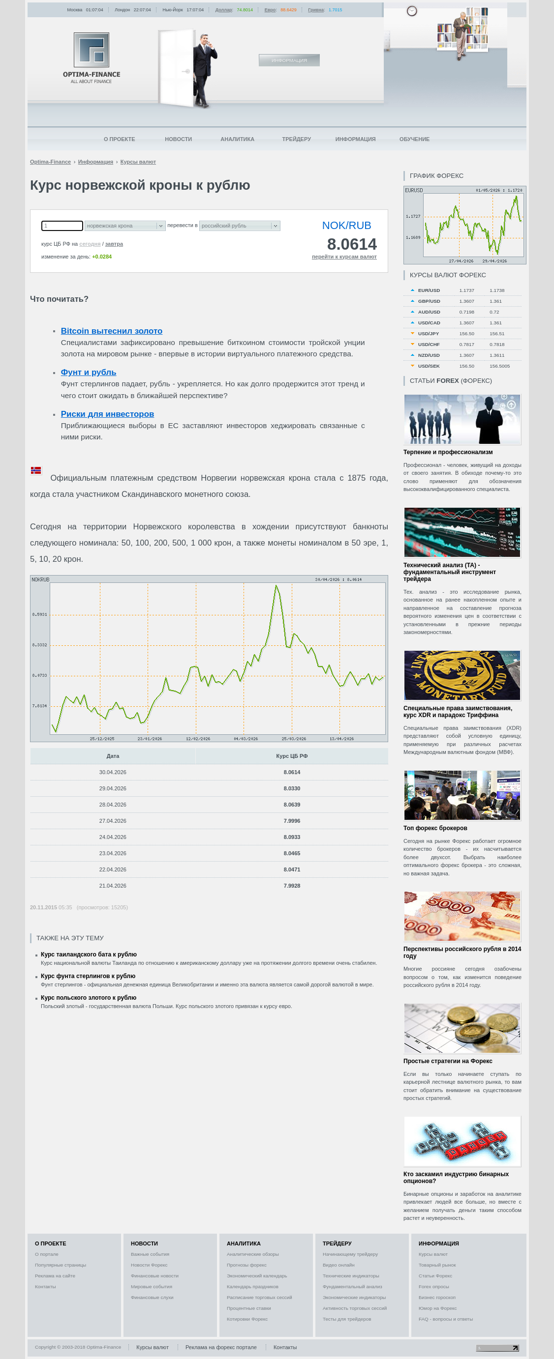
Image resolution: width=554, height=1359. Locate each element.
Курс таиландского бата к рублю (89, 954)
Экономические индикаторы (354, 1297)
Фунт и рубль (89, 372)
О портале (47, 1254)
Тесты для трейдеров (347, 1319)
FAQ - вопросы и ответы (446, 1319)
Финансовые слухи (152, 1297)
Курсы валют (433, 1254)
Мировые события (151, 1286)
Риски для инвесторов (107, 414)
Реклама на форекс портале (221, 1347)
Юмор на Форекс (438, 1308)
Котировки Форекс (247, 1319)
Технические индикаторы (351, 1275)
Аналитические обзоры (253, 1254)
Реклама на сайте (55, 1275)
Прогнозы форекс (247, 1265)
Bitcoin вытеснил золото (112, 331)
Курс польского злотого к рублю (88, 997)
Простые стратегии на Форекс (447, 1061)
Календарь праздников (252, 1286)
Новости (178, 139)
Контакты (45, 1286)
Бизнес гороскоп (437, 1297)
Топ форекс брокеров (435, 828)
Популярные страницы (60, 1265)
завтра (114, 244)
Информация (356, 139)
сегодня (89, 244)
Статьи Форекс (435, 1275)
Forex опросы (434, 1286)
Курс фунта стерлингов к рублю (88, 976)
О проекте (119, 139)
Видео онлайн (339, 1265)
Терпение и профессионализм (448, 452)
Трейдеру (296, 139)
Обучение (415, 139)
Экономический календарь (257, 1275)
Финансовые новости (155, 1275)
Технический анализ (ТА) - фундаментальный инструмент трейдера (449, 572)
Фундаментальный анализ (352, 1286)
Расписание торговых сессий (259, 1297)
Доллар (223, 9)
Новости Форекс (149, 1265)
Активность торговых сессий (355, 1308)
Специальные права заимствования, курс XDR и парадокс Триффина (457, 712)
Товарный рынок (437, 1265)
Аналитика (237, 139)
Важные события (150, 1254)
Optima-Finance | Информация (91, 58)
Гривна (316, 9)
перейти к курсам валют (344, 257)
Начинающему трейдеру (350, 1254)
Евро (270, 9)
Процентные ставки (249, 1308)
